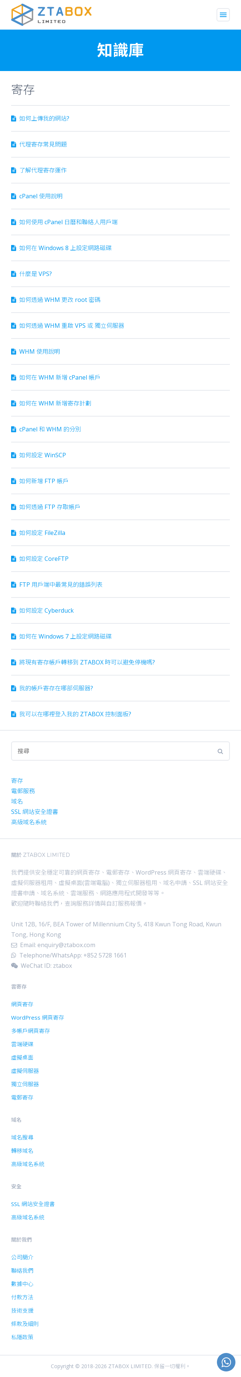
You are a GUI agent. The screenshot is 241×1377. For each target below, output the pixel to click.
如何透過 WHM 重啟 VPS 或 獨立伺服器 (67, 325)
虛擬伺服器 (25, 1070)
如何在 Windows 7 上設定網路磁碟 (61, 636)
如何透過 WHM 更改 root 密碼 (55, 300)
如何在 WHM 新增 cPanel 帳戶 (55, 377)
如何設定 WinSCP (38, 455)
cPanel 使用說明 (37, 196)
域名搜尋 (22, 1137)
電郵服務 (23, 791)
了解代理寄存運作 (39, 170)
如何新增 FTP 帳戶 (40, 481)
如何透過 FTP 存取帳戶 (45, 507)
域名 (17, 801)
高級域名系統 (29, 822)
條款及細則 (25, 1323)
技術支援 (22, 1310)
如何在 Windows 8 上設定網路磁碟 (61, 248)
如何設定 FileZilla (38, 533)
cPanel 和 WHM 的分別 (46, 429)
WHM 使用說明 (35, 351)
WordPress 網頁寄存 (37, 1017)
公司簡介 (22, 1257)
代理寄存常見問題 (39, 144)
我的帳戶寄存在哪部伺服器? (52, 688)
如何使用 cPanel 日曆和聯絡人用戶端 (64, 222)
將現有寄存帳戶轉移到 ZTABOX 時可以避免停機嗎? (83, 662)
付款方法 (22, 1297)
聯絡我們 (22, 1270)
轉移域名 (22, 1150)
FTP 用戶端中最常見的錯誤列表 (57, 584)
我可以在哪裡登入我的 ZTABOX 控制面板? (71, 714)
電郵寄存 (22, 1097)
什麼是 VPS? (31, 274)
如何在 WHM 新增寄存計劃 (51, 403)
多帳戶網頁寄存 (30, 1030)
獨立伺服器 (25, 1084)
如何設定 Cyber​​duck (42, 610)
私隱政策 (22, 1337)
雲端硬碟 (22, 1044)
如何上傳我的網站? (40, 118)
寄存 (17, 781)
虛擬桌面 (22, 1057)
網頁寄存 (22, 1004)
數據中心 (22, 1283)
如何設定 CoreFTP (40, 559)
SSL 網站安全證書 (34, 812)
